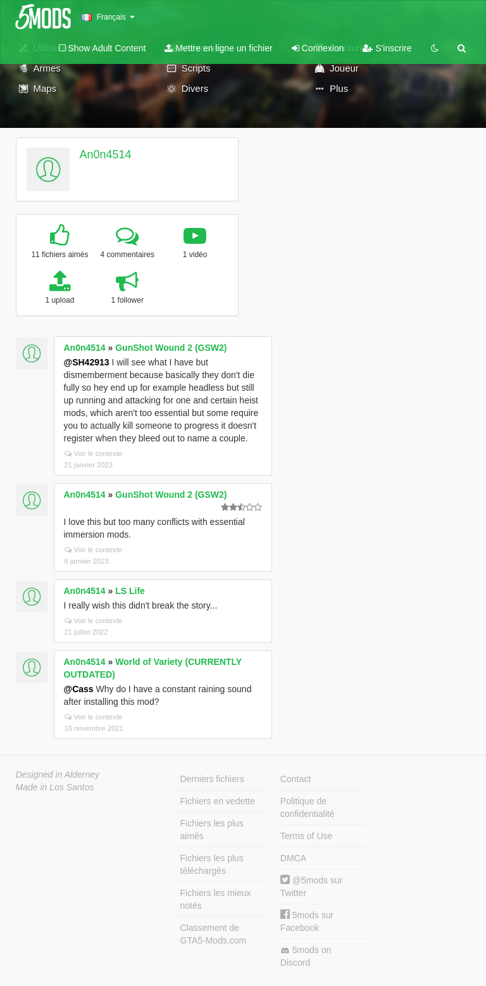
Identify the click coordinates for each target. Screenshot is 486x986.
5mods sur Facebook (306, 921)
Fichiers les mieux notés (215, 899)
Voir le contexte (94, 453)
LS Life (130, 591)
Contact (295, 779)
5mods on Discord (305, 956)
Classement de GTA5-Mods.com (213, 934)
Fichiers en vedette (217, 801)
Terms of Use (306, 836)
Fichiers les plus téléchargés (212, 864)
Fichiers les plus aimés (212, 829)
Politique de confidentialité (307, 807)
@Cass (79, 689)
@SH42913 (86, 362)
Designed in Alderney (58, 774)
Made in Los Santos (55, 787)
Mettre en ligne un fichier (218, 48)
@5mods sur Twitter (311, 886)
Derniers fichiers (212, 779)
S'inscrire (387, 48)
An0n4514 (105, 154)
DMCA (293, 858)
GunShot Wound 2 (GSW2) (171, 348)
